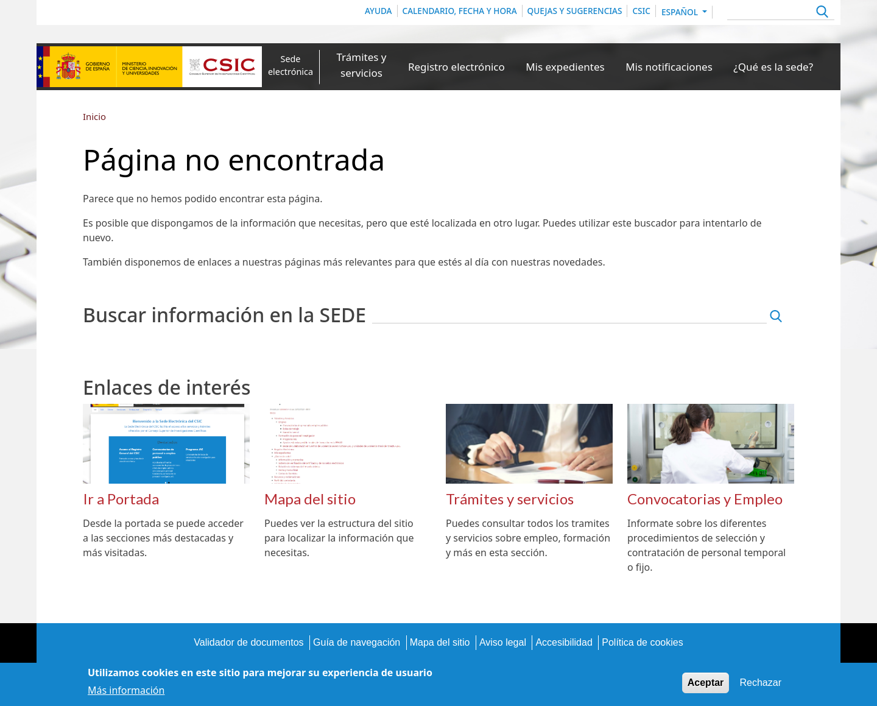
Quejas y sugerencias (574, 10)
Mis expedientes (565, 67)
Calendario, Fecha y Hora (460, 10)
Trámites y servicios (361, 65)
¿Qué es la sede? (773, 67)
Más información (126, 693)
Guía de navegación (356, 642)
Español (680, 12)
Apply (820, 13)
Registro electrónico (456, 67)
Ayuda (378, 10)
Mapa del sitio (440, 642)
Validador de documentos (248, 642)
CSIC (641, 10)
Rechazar (760, 685)
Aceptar (706, 685)
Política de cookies (642, 642)
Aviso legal (502, 642)
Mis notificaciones (669, 67)
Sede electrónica (290, 65)
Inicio (94, 116)
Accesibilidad (563, 642)
